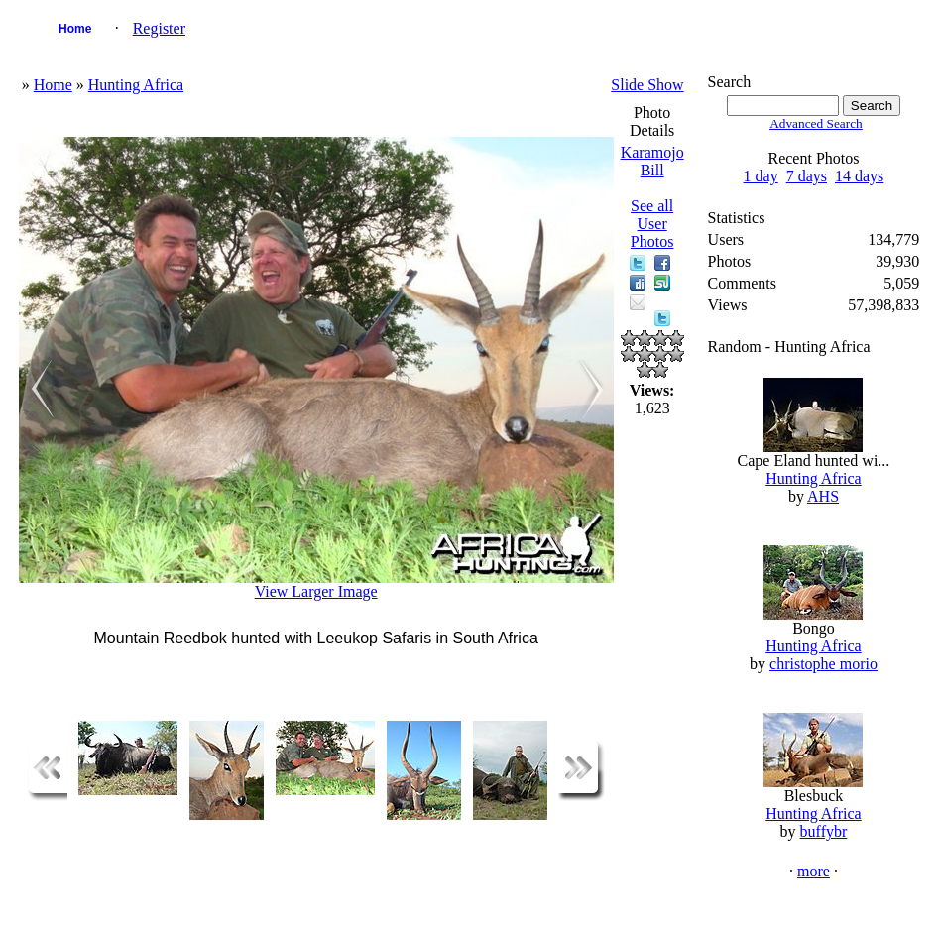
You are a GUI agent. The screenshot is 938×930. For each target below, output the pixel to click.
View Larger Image (316, 591)
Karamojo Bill (652, 161)
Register (159, 28)
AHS (823, 496)
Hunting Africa (135, 84)
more (813, 871)
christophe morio (823, 663)
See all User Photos (652, 223)
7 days (806, 176)
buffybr (824, 831)
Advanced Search (816, 123)
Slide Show (647, 84)
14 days (859, 176)
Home (75, 29)
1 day (761, 176)
